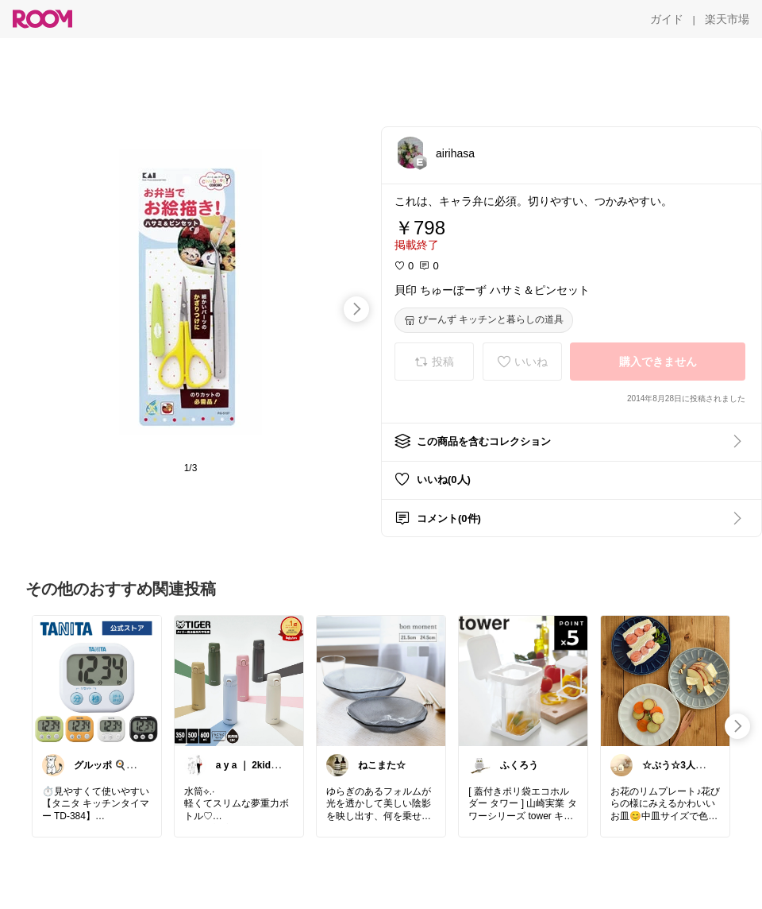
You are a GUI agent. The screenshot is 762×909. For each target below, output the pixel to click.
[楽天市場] (727, 19)
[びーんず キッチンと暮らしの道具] (483, 320)
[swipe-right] (356, 309)
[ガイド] (666, 19)
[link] (97, 680)
